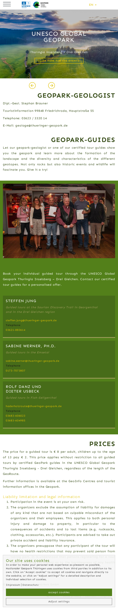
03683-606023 (15, 415)
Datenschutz (30, 584)
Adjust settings (59, 601)
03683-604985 (15, 420)
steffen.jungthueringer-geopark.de (31, 320)
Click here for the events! (59, 60)
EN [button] (93, 4)
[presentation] (32, 85)
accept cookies (59, 592)
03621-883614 (15, 330)
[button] (7, 3)
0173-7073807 (15, 370)
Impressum (13, 584)
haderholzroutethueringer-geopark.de (34, 406)
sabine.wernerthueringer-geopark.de (32, 361)
